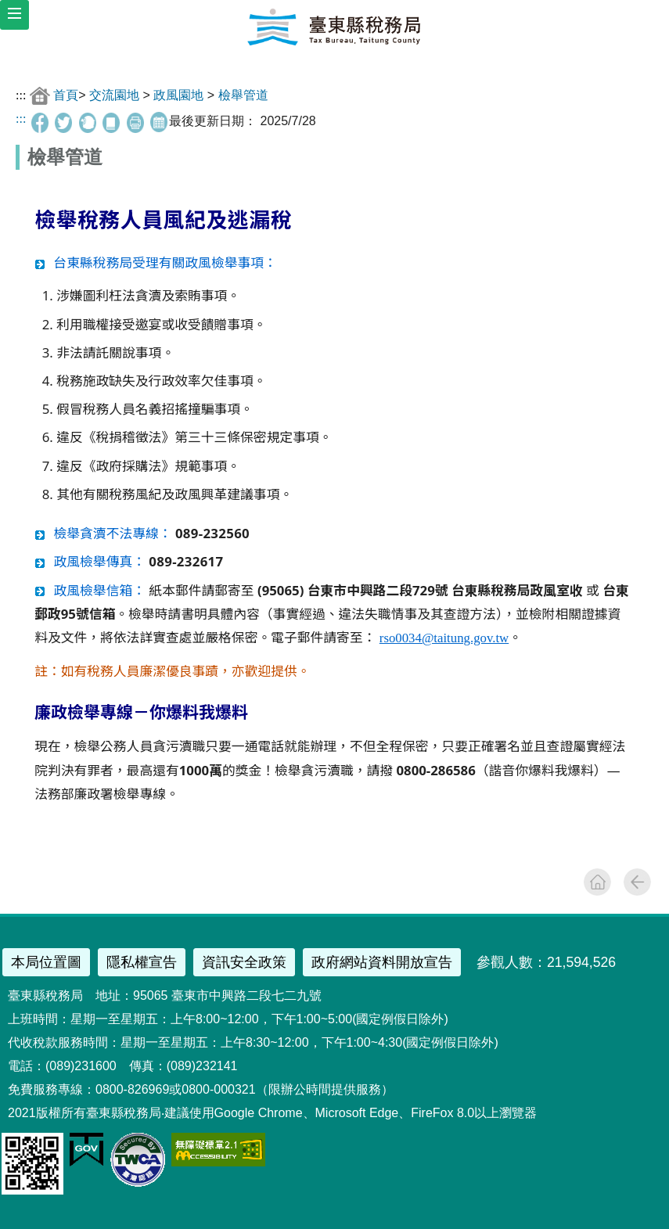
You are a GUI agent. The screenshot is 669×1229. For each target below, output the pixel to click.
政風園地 (178, 95)
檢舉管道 (243, 95)
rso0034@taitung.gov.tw (444, 638)
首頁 (65, 95)
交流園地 (114, 95)
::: (21, 95)
